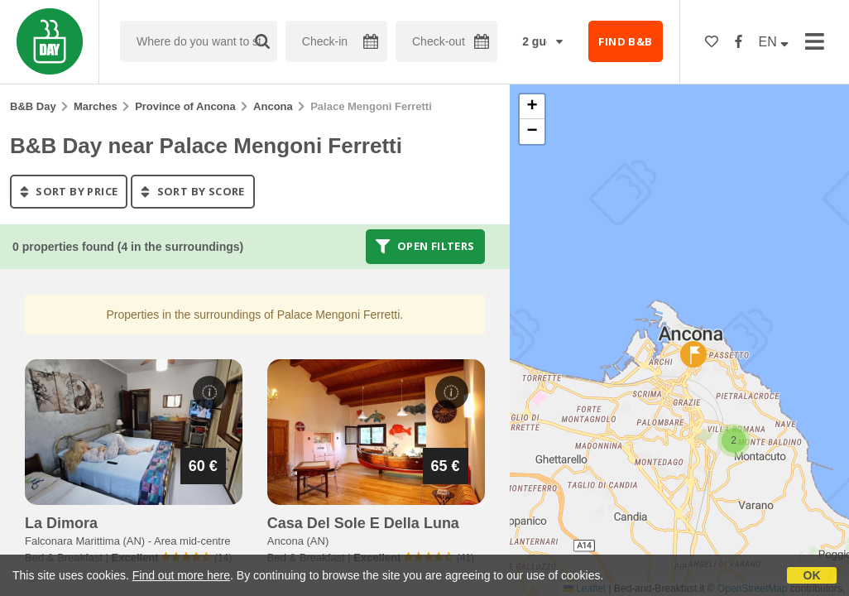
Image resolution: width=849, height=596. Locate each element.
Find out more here (181, 575)
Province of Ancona (185, 106)
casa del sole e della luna (363, 523)
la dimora (61, 523)
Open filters (425, 246)
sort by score (192, 191)
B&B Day (33, 106)
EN (774, 42)
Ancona (273, 106)
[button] (734, 440)
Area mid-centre (192, 541)
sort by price (69, 191)
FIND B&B (625, 41)
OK (812, 575)
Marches (96, 106)
